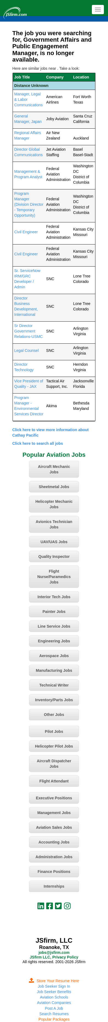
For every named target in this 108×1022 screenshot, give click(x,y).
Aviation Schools (54, 997)
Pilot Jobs (54, 731)
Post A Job (54, 1008)
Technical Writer (54, 685)
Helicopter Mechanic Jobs (53, 504)
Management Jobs (54, 813)
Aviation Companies (54, 1002)
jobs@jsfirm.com (54, 952)
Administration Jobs (54, 857)
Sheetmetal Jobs (54, 487)
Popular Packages (54, 1019)
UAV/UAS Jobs (54, 542)
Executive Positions (54, 798)
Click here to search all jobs (37, 443)
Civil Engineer (26, 232)
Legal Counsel (26, 350)
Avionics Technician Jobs (54, 524)
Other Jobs (54, 714)
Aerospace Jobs (54, 656)
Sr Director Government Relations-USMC (28, 331)
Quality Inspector (53, 556)
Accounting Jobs (54, 842)
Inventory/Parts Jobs (54, 700)
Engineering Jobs (54, 641)
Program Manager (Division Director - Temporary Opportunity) (28, 204)
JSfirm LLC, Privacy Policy (54, 957)
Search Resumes (54, 1014)
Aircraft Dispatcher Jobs (54, 764)
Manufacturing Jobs (54, 670)
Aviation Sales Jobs (54, 827)
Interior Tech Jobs (53, 597)
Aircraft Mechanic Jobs (54, 469)
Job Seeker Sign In (54, 986)
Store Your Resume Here (54, 981)
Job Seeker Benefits (54, 992)
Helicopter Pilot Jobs (54, 746)
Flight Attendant (54, 781)
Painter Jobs (53, 611)
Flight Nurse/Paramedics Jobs (54, 576)
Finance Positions (54, 871)
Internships (54, 886)
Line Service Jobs (54, 626)
